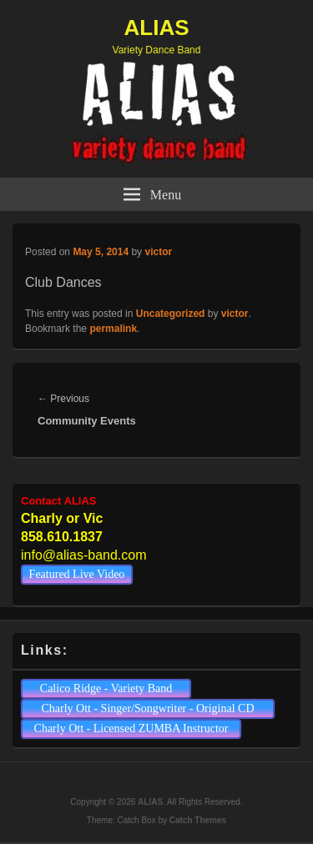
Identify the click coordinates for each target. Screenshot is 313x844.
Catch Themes (197, 820)
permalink (113, 328)
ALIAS (156, 27)
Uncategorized (170, 313)
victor (158, 252)
